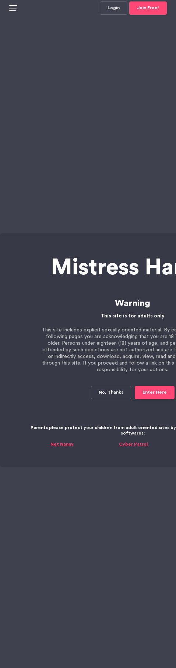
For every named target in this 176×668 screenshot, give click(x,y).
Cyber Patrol (133, 428)
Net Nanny (62, 428)
